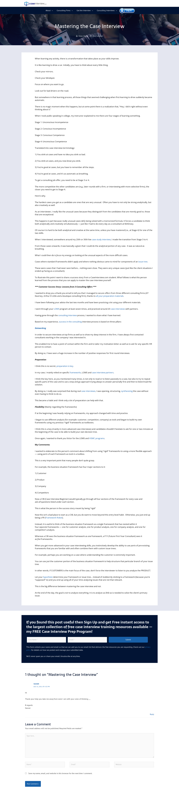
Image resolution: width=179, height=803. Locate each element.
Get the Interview (84, 10)
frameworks (75, 372)
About (48, 10)
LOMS (56, 309)
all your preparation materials (109, 296)
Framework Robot (53, 517)
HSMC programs (96, 438)
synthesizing (127, 391)
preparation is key (64, 366)
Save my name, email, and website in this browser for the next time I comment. (60, 775)
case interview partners (103, 372)
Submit (128, 640)
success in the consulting (70, 322)
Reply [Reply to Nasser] (152, 714)
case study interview (101, 239)
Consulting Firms (63, 10)
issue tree (142, 261)
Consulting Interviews (106, 10)
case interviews (118, 309)
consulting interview (67, 315)
